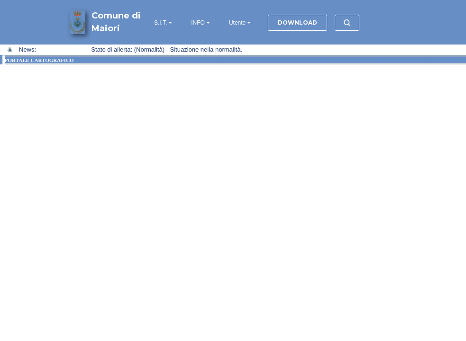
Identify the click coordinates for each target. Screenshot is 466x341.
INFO (198, 22)
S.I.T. (160, 22)
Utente (237, 22)
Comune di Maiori (116, 22)
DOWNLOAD (297, 22)
